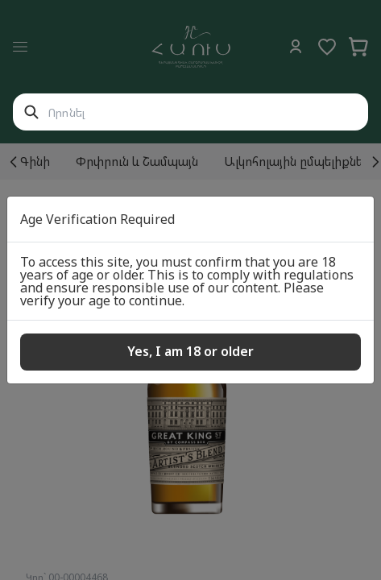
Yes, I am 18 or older (190, 351)
